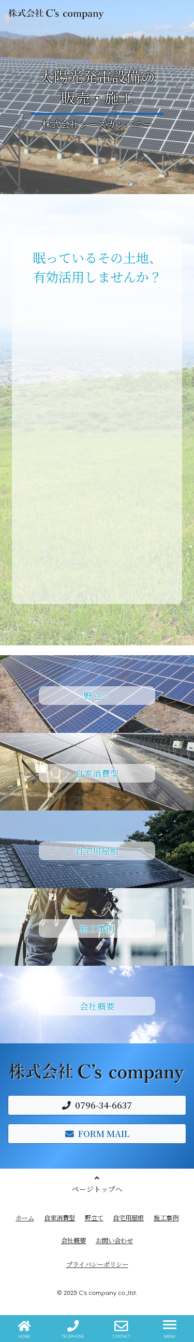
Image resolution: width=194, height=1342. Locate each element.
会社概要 (73, 1240)
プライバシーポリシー (97, 1264)
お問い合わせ (114, 1240)
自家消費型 (59, 1217)
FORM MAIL (97, 1133)
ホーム (25, 1217)
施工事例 (166, 1217)
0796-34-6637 (97, 1105)
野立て (94, 1217)
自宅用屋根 (128, 1217)
